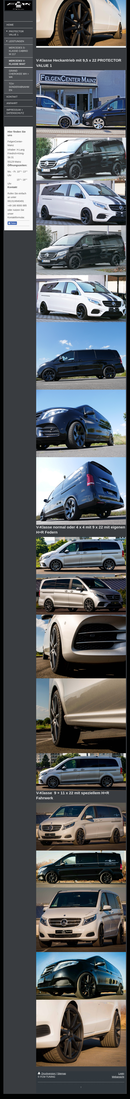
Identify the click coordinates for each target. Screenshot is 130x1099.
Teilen (12, 223)
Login (121, 1073)
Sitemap (61, 1073)
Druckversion (47, 1073)
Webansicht (118, 1076)
